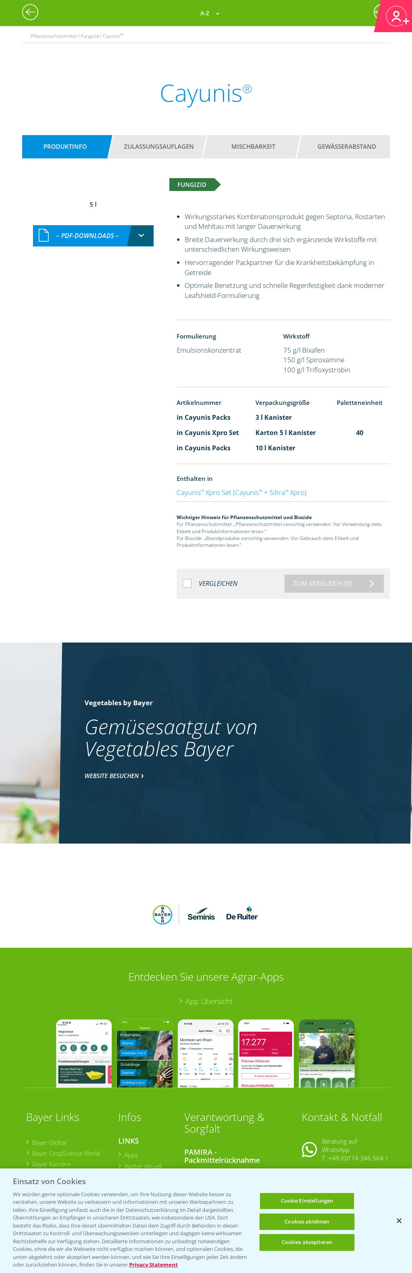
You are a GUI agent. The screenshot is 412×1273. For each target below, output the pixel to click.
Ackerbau (136, 1149)
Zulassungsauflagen (159, 146)
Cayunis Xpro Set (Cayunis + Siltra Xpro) (242, 492)
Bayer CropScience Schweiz (68, 1133)
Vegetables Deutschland (64, 1155)
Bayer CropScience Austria (67, 1122)
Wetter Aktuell (142, 1113)
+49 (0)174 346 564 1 (358, 1105)
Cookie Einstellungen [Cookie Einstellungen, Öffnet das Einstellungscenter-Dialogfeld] (307, 1200)
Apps (131, 1102)
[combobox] (93, 227)
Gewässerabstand (346, 146)
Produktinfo (65, 146)
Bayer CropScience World (66, 1100)
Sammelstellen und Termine (227, 1120)
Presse (41, 1144)
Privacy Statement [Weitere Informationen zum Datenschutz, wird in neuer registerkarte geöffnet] (153, 1264)
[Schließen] (399, 1221)
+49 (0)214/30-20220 (358, 1158)
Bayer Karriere (51, 1111)
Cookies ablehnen (306, 1221)
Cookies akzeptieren (307, 1242)
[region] (206, 1220)
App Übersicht (209, 948)
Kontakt (325, 1125)
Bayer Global (49, 1089)
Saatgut (134, 1160)
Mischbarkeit (253, 146)
